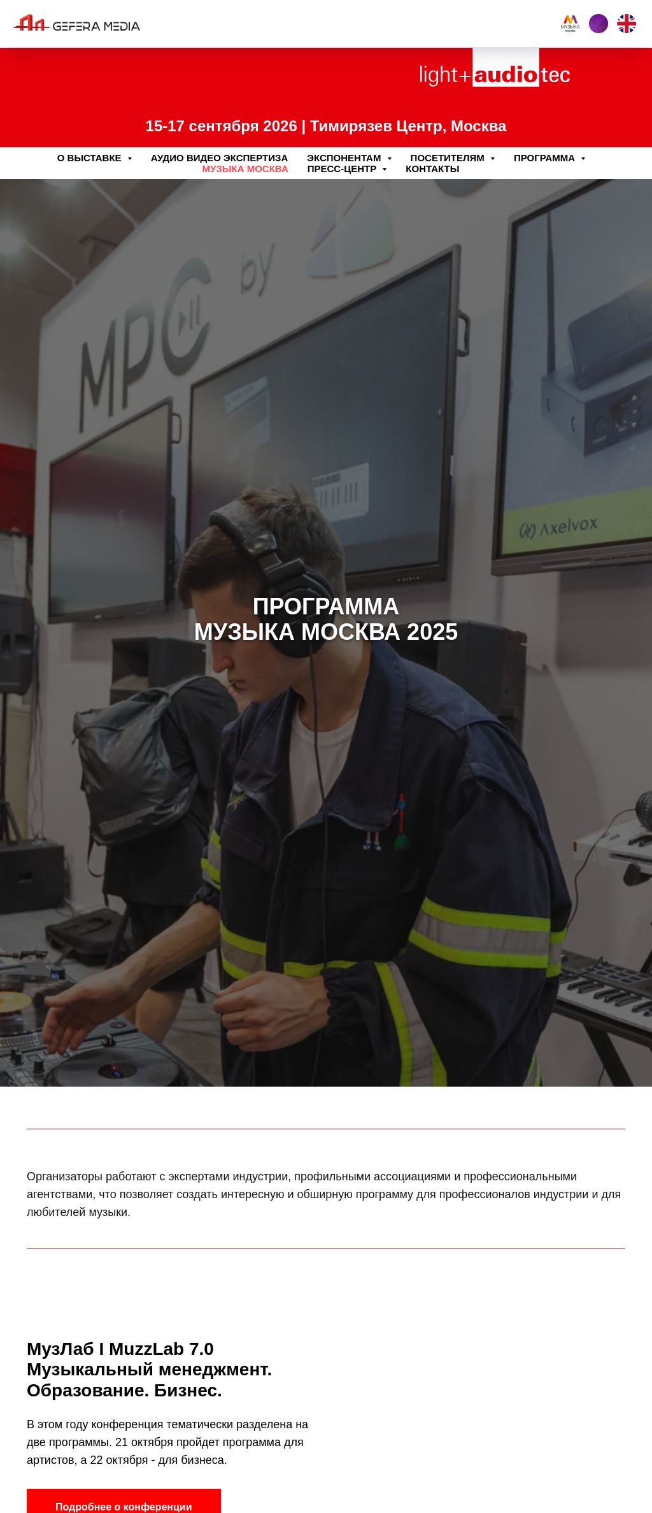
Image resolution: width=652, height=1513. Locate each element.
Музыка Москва (245, 168)
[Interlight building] (598, 23)
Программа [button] (546, 157)
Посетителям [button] (449, 157)
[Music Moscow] (570, 23)
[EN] (626, 23)
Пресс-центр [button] (343, 168)
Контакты (432, 168)
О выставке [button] (90, 157)
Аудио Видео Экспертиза (219, 157)
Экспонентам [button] (345, 157)
